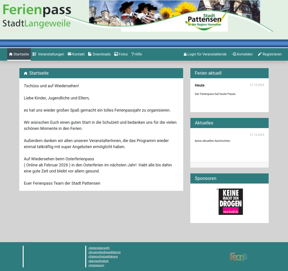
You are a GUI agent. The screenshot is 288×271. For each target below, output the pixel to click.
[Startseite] (19, 54)
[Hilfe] (121, 54)
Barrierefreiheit (99, 261)
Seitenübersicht (100, 248)
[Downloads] (99, 54)
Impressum (97, 265)
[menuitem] (19, 54)
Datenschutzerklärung (104, 256)
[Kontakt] (76, 54)
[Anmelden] (205, 54)
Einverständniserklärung (105, 252)
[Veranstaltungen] (48, 54)
